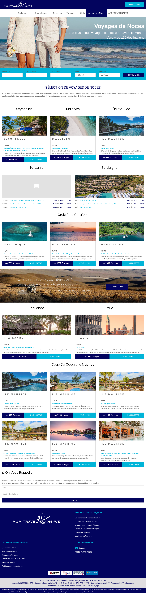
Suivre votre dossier (9, 551)
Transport (70, 13)
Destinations (23, 13)
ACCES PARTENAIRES (118, 13)
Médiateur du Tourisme (83, 536)
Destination (12, 74)
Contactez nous (117, 286)
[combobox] (12, 75)
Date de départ (36, 74)
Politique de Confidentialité (12, 566)
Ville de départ (60, 74)
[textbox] (12, 75)
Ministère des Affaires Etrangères (87, 529)
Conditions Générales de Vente (13, 559)
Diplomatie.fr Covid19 (83, 532)
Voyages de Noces (96, 13)
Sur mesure (58, 13)
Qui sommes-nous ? (9, 548)
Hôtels (82, 13)
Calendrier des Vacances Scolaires (88, 518)
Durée (85, 74)
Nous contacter (134, 5)
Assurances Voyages (10, 555)
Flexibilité (109, 74)
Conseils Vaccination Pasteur (86, 521)
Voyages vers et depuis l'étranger (87, 525)
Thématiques (41, 13)
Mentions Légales (8, 562)
